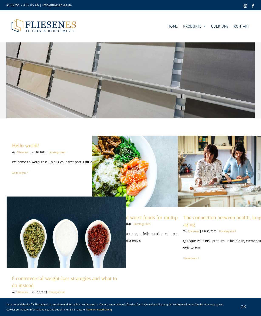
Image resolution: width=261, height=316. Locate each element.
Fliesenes (22, 152)
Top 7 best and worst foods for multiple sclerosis (149, 217)
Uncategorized (56, 152)
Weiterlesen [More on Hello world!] (19, 173)
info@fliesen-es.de (57, 5)
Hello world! (25, 145)
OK (243, 307)
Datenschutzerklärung (99, 309)
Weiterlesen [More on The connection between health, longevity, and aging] (190, 258)
